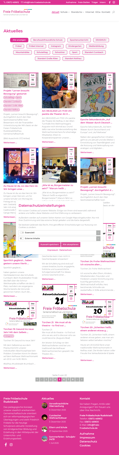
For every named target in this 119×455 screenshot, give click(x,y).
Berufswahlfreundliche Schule (48, 40)
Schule (64, 12)
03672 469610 (91, 422)
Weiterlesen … (10, 143)
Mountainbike (22, 52)
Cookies (85, 445)
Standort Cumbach (94, 52)
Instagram (56, 46)
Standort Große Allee (48, 58)
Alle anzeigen (19, 40)
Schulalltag (42, 52)
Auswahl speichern (49, 244)
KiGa (97, 12)
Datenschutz (88, 441)
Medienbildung (96, 46)
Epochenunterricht (79, 40)
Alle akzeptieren (71, 244)
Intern (103, 2)
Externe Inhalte (32, 238)
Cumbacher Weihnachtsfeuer (58, 416)
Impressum (87, 437)
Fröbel (18, 46)
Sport (74, 52)
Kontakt (106, 12)
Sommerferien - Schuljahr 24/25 (62, 438)
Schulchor (60, 52)
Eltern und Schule (58, 427)
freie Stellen (84, 2)
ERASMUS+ (101, 40)
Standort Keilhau (73, 58)
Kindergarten (74, 46)
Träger (95, 2)
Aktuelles (48, 398)
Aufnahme (71, 2)
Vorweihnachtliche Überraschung (58, 405)
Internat (89, 12)
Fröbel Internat (36, 46)
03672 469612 (95, 418)
